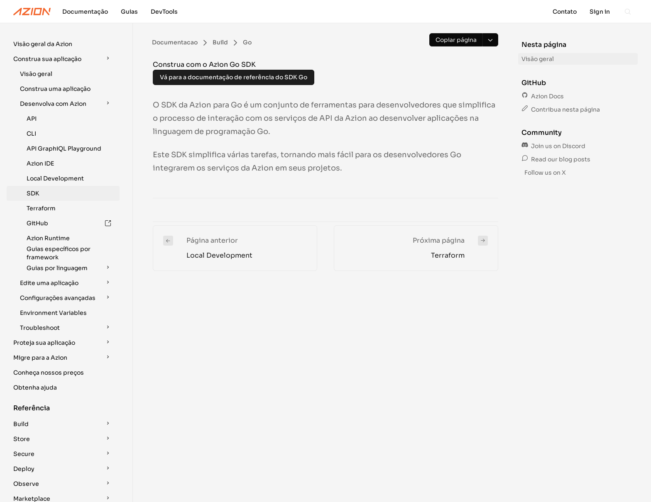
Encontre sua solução (44, 491)
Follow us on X (544, 172)
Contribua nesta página (560, 109)
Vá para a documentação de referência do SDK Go (233, 77)
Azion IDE (40, 163)
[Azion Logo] (32, 11)
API (32, 118)
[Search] (628, 12)
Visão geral (36, 74)
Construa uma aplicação (55, 89)
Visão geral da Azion (42, 44)
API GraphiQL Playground (64, 148)
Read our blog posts (555, 159)
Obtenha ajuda (35, 350)
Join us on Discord (553, 146)
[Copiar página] (455, 39)
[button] (63, 44)
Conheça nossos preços (48, 335)
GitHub (69, 223)
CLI (31, 133)
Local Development (55, 178)
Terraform (41, 208)
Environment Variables (53, 275)
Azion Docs (542, 96)
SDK (33, 193)
